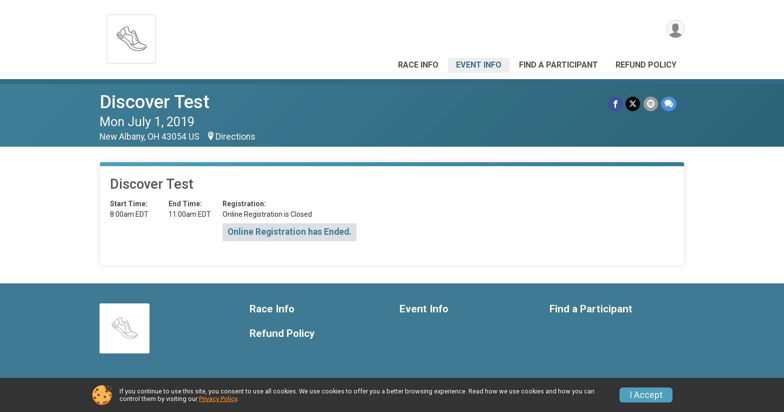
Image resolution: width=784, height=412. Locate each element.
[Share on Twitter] (633, 104)
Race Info (418, 65)
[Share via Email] (651, 104)
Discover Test (155, 102)
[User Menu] (675, 29)
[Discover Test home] (131, 36)
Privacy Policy (218, 398)
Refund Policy (646, 65)
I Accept (646, 395)
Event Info (479, 65)
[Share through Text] (668, 104)
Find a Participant (558, 65)
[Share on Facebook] (615, 104)
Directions (236, 137)
